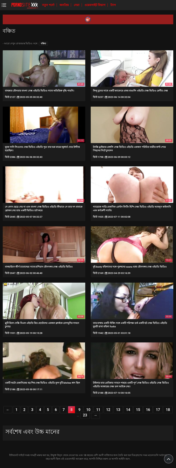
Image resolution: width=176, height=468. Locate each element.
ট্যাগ (113, 5)
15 (138, 409)
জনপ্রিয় (64, 5)
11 (98, 409)
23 (85, 415)
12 (108, 409)
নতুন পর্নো (48, 5)
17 (158, 409)
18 (168, 409)
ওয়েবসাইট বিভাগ (95, 5)
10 (88, 409)
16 (148, 409)
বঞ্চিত (43, 43)
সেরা (77, 5)
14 (128, 409)
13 (118, 409)
